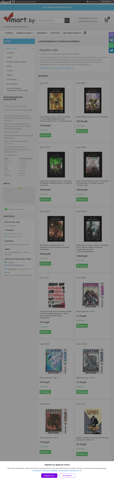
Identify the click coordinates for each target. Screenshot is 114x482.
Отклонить (67, 476)
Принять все (49, 476)
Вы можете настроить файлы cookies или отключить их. (56, 470)
